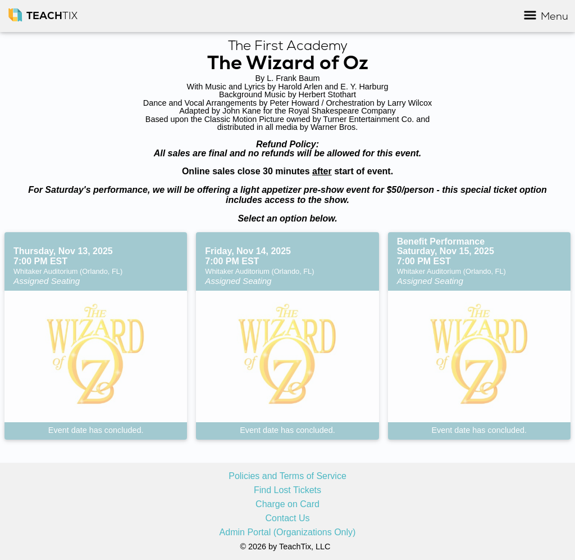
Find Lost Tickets (287, 490)
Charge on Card (287, 504)
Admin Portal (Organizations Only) (288, 532)
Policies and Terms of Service (287, 476)
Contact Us (287, 518)
